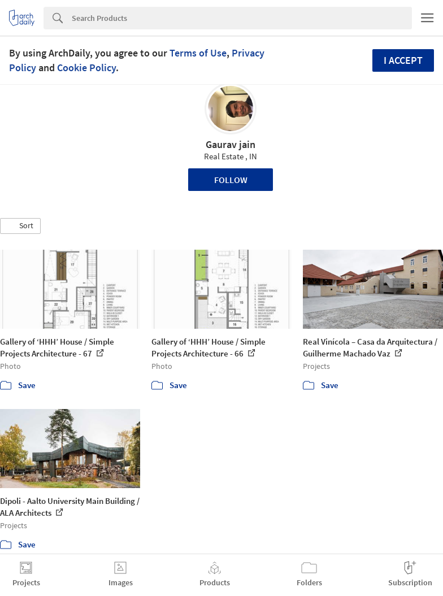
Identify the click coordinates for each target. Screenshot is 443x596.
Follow (230, 179)
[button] (20, 226)
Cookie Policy (86, 67)
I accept (403, 60)
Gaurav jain (230, 144)
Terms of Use (198, 52)
